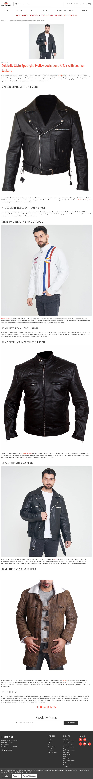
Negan (56, 559)
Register (76, 4)
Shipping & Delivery (68, 746)
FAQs (64, 756)
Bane (64, 680)
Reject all (16, 776)
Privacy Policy (67, 764)
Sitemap (65, 766)
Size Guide (66, 743)
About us (65, 739)
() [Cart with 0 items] (90, 4)
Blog (64, 748)
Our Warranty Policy (68, 745)
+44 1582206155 (7, 750)
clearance (85, 10)
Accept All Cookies (29, 776)
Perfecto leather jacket (84, 200)
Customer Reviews (68, 741)
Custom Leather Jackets (65, 10)
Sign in (70, 4)
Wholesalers (66, 758)
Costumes (45, 10)
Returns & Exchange (68, 750)
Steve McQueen (5, 319)
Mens (6, 10)
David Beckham (27, 453)
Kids (32, 10)
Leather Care (67, 754)
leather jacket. (61, 75)
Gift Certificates (52, 752)
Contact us (66, 752)
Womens (19, 10)
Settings (6, 776)
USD (83, 4)
